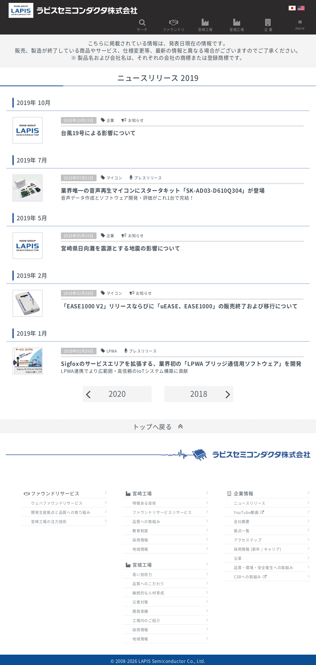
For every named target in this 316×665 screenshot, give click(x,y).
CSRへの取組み (250, 577)
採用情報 (140, 540)
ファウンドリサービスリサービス (162, 512)
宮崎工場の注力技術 (49, 521)
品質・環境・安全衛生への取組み (263, 568)
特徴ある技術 (144, 503)
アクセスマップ (248, 540)
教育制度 (140, 531)
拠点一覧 (242, 531)
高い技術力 (142, 574)
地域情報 (140, 549)
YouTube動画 (249, 512)
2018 (198, 394)
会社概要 (242, 521)
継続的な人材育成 (148, 593)
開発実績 (140, 611)
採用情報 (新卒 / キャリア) (257, 549)
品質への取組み (146, 521)
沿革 (238, 558)
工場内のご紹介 (146, 620)
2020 (117, 394)
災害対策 (140, 602)
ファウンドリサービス (51, 493)
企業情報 (240, 493)
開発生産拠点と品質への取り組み (60, 512)
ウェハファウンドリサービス (56, 503)
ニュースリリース (249, 503)
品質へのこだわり (148, 584)
